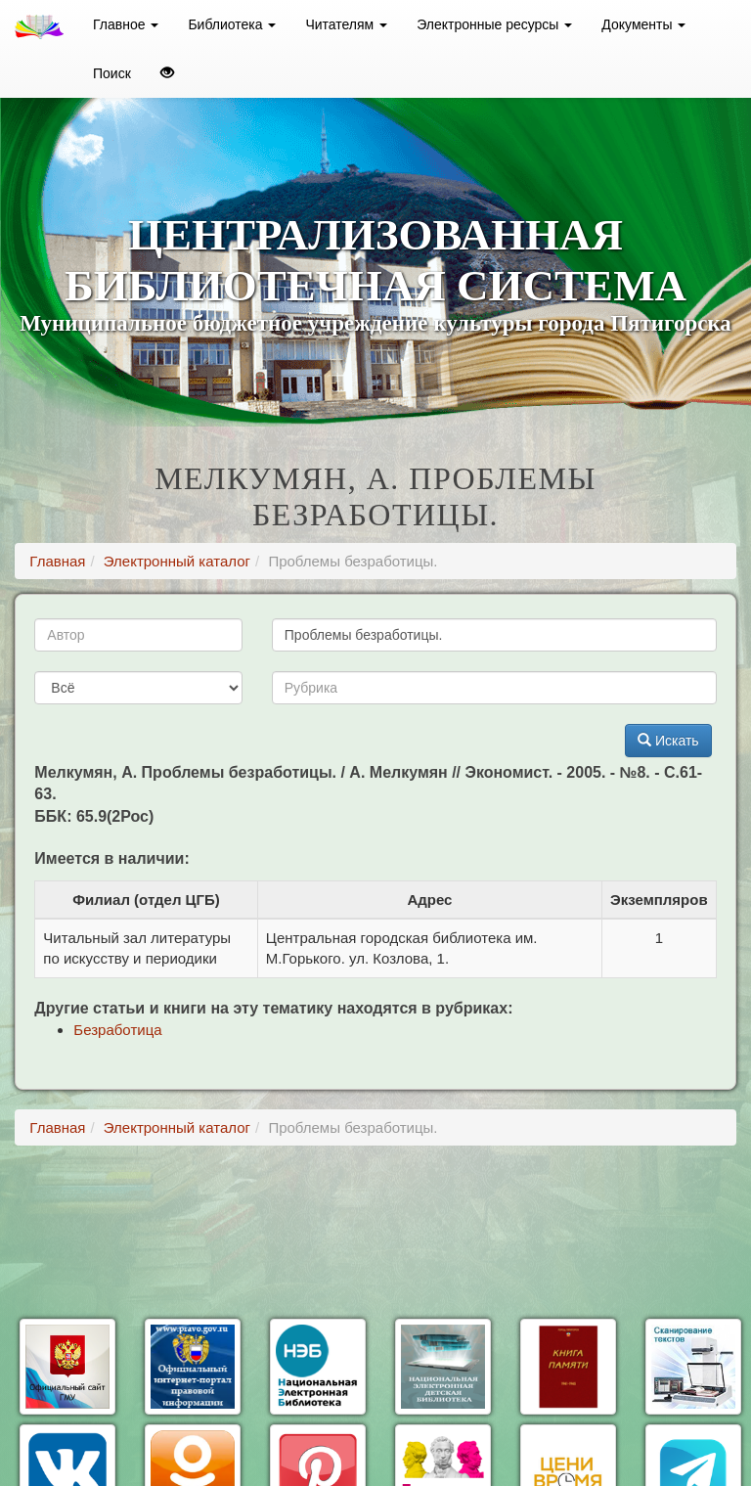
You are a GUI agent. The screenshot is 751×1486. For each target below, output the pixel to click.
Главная (57, 561)
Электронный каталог (177, 561)
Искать (668, 740)
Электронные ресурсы (494, 24)
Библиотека (232, 24)
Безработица (117, 1029)
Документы (643, 24)
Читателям (346, 24)
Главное (125, 24)
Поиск (112, 73)
